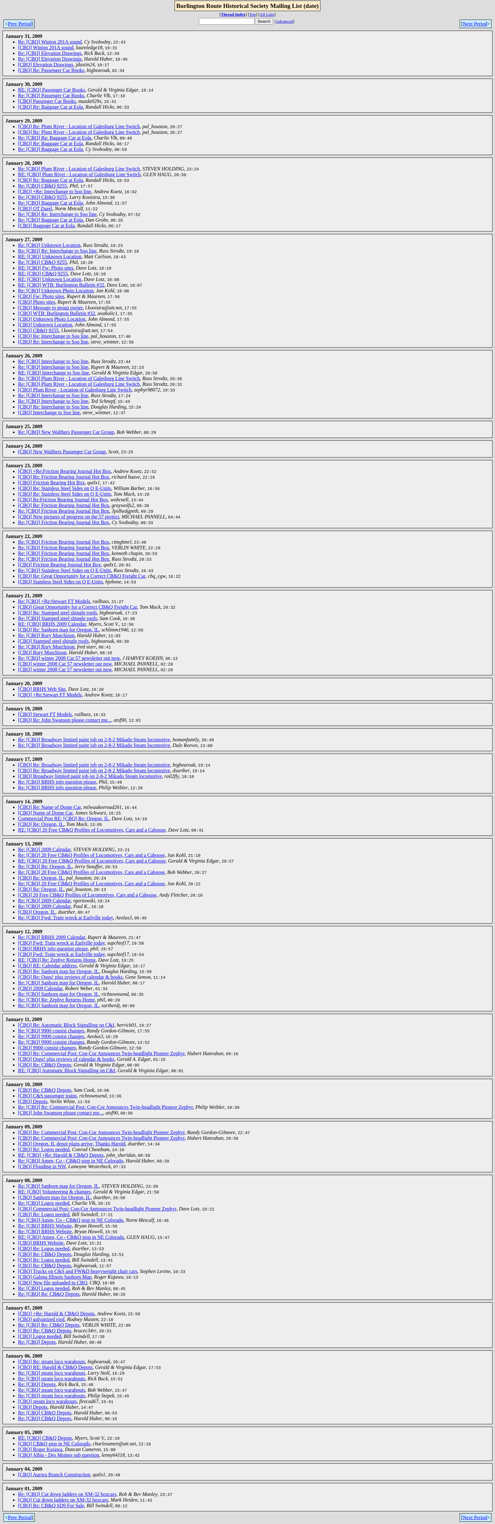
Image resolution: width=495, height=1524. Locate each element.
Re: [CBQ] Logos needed (43, 1203)
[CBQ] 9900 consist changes (47, 1047)
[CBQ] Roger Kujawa (40, 1449)
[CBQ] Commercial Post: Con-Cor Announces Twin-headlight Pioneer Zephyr (97, 1208)
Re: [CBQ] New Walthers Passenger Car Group (66, 432)
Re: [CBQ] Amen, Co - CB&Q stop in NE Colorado (70, 1160)
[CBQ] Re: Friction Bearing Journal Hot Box (63, 477)
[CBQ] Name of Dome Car (45, 813)
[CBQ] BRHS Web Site (42, 689)
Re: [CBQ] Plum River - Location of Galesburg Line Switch (79, 168)
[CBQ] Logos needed (39, 1336)
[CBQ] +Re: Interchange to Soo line (54, 191)
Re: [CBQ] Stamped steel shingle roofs (57, 618)
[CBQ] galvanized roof (41, 1319)
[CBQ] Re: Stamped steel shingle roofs (57, 612)
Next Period (475, 24)
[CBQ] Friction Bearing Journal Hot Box (59, 564)
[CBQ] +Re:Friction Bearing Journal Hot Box (64, 471)
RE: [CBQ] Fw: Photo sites (45, 268)
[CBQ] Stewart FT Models (45, 714)
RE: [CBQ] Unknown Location (49, 256)
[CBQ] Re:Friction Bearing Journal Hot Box (63, 499)
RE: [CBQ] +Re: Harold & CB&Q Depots (61, 1155)
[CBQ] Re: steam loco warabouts (51, 1361)
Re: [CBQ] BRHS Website (45, 1225)
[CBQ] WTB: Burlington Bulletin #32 (56, 313)
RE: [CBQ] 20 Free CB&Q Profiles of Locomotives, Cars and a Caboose (92, 830)
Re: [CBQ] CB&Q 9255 (42, 185)
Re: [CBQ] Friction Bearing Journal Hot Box (63, 511)
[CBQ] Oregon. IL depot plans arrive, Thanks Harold (71, 1143)
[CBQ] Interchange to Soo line (49, 412)
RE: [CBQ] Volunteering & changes (54, 1191)
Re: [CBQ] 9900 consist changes (51, 1030)
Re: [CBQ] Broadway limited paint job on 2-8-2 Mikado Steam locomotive (94, 739)
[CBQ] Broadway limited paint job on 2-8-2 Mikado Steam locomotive (90, 776)
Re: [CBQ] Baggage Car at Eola (50, 149)
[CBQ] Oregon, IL (37, 912)
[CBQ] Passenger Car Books (47, 101)
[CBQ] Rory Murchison (42, 652)
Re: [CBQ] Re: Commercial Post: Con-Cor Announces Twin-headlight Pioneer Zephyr (105, 1107)
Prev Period (20, 24)
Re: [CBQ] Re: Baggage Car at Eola (54, 137)
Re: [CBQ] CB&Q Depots (44, 1412)
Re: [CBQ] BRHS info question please (57, 782)
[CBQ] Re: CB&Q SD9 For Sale (51, 1505)
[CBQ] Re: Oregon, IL (41, 824)
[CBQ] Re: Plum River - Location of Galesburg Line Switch (79, 126)
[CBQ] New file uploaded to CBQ (52, 1282)
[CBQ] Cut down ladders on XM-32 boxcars (63, 1500)
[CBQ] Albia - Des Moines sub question (58, 1455)
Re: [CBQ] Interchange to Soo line (53, 361)
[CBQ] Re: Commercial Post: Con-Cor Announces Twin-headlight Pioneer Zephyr (101, 1053)
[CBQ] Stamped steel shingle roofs (53, 641)
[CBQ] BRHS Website (40, 1243)
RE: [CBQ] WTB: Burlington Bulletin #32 (61, 285)
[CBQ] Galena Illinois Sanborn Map (55, 1277)
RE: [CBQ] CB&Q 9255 (43, 273)
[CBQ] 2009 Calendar (40, 988)
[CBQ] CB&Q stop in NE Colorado (54, 1443)
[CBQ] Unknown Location (45, 324)
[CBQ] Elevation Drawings (45, 64)
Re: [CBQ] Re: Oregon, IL (45, 866)
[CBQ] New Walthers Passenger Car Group (62, 451)
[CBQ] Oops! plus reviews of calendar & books (66, 1059)
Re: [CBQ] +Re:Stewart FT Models (54, 601)
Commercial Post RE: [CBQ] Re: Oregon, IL (63, 818)
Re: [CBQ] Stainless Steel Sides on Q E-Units (64, 570)
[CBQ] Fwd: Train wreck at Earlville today (61, 943)
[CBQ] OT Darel (35, 208)
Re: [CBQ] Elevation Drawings (49, 53)
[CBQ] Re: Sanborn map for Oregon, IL (58, 629)
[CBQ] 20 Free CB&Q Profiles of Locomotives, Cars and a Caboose (87, 895)
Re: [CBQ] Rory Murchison (46, 635)
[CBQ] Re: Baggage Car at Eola (50, 107)
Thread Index (233, 14)
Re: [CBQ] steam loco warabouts (51, 1373)
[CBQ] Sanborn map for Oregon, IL (54, 1197)
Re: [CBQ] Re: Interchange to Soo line (57, 214)
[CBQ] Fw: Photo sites (41, 296)
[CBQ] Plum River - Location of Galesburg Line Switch (75, 389)
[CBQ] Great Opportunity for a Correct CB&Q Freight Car (77, 607)
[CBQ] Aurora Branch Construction (54, 1474)
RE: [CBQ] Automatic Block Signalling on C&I (66, 1070)
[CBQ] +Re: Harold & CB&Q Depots (56, 1313)
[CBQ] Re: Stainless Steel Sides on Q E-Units (64, 488)
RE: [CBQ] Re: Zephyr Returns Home (57, 960)
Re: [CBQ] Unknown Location (49, 245)
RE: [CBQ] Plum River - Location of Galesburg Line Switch (79, 174)
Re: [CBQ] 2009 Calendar (44, 849)
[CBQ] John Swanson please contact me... (60, 1112)
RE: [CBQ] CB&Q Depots (45, 1438)
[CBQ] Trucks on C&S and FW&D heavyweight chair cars (77, 1271)
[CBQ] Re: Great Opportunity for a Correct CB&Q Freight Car (81, 576)
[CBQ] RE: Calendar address (47, 965)
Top (252, 14)
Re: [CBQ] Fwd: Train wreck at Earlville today (65, 917)
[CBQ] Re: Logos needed (43, 1149)
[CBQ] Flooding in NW (42, 1166)
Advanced (284, 21)
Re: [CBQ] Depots (37, 1342)
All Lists (266, 14)
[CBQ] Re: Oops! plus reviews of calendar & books (70, 977)
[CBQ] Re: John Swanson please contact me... (64, 720)
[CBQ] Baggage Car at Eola (46, 225)
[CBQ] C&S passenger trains (47, 1095)
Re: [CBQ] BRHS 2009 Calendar (51, 937)
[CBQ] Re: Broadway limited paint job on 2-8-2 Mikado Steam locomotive (94, 765)
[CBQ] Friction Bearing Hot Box (51, 482)
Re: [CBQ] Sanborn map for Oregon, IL (58, 982)
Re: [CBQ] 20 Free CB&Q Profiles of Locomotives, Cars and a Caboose (91, 855)
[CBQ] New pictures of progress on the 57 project (68, 516)
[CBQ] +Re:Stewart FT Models (50, 694)
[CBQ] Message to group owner (50, 307)
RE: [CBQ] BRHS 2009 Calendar (52, 624)
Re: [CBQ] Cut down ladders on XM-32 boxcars (67, 1494)
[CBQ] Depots (32, 1101)
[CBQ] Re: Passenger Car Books (51, 70)
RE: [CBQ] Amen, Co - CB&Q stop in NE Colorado (71, 1237)
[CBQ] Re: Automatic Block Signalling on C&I (66, 1025)
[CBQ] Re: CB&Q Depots (44, 1064)
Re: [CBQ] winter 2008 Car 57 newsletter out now (69, 658)
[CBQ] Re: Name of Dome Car (49, 807)
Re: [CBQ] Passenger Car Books (51, 95)
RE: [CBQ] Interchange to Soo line (53, 372)
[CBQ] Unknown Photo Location (51, 319)
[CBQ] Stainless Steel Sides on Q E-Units (60, 581)
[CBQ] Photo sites (36, 302)
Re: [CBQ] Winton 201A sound (50, 42)
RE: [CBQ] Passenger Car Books (51, 90)
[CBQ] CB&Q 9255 (38, 330)
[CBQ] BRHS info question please (53, 948)
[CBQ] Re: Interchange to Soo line (53, 336)
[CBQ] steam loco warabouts (47, 1401)
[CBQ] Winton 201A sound (46, 47)
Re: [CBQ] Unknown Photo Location (55, 290)
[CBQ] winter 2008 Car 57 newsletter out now (64, 663)
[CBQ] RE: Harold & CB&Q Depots (55, 1367)
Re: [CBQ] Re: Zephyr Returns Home (56, 999)
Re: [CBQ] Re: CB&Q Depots (49, 1294)
